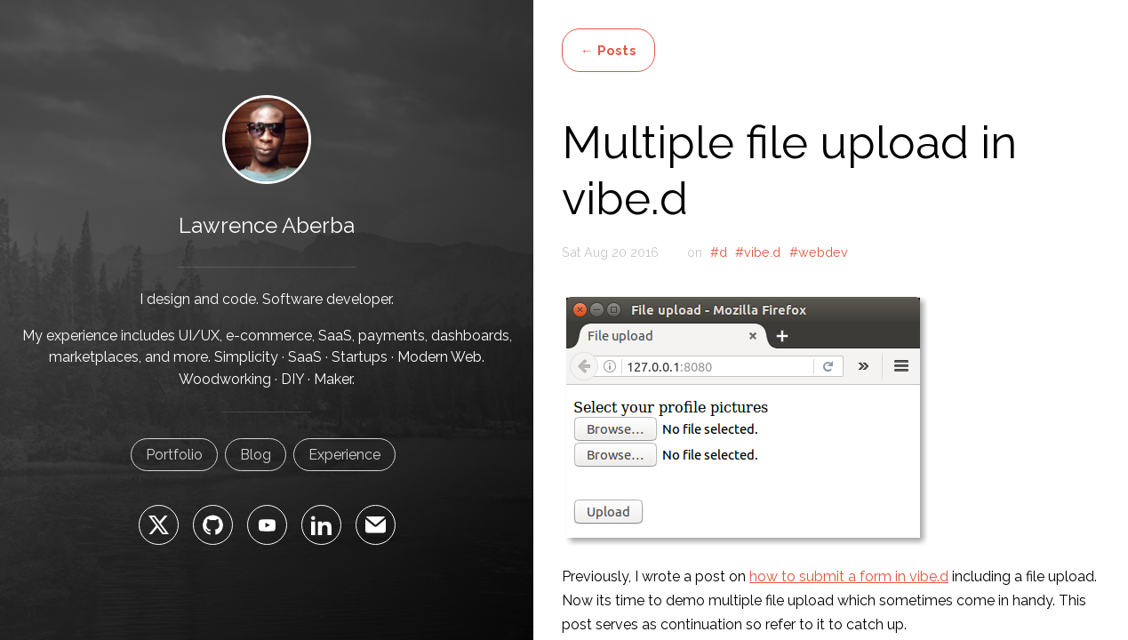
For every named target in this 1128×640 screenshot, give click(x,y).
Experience (344, 454)
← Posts (608, 50)
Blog (255, 454)
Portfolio (174, 454)
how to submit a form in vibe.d (848, 576)
